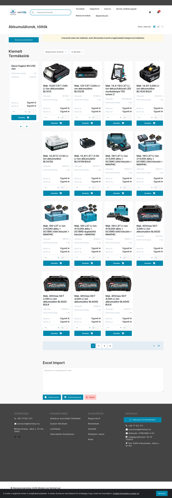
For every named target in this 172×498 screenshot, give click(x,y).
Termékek (80, 9)
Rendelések (93, 424)
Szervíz (107, 9)
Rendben (161, 493)
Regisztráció (94, 418)
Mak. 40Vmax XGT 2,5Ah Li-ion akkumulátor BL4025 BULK (55, 300)
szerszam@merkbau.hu (40, 3)
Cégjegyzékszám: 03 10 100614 (139, 438)
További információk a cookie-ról (126, 493)
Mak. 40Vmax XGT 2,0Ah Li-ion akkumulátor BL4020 (148, 228)
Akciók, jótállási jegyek (126, 9)
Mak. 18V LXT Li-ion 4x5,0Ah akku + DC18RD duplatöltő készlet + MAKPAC (85, 230)
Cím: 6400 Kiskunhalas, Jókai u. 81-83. (142, 444)
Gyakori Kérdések (58, 424)
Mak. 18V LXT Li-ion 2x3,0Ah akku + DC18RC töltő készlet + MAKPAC (118, 160)
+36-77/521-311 (18, 3)
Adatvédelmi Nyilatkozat (62, 434)
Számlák (92, 429)
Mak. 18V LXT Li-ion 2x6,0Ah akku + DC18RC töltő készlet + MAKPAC (56, 230)
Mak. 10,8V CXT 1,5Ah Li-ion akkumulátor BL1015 (55, 88)
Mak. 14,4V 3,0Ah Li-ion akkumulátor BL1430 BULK (148, 88)
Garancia (150, 3)
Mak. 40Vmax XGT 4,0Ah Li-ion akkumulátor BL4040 (86, 299)
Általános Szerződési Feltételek (65, 418)
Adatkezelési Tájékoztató (132, 3)
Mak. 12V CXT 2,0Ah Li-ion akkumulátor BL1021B (87, 88)
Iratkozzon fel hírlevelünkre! (142, 420)
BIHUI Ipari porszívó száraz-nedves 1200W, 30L (22, 69)
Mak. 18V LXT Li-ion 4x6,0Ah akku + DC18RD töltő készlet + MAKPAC (118, 230)
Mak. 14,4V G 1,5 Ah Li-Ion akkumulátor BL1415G (56, 158)
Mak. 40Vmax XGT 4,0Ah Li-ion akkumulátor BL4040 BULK (117, 300)
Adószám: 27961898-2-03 (140, 433)
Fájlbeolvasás (52, 397)
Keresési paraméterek (24, 40)
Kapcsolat (159, 3)
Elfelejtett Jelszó (96, 434)
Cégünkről (94, 9)
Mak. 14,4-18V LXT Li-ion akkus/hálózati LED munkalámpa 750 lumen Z (118, 90)
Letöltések (55, 429)
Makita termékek (83, 15)
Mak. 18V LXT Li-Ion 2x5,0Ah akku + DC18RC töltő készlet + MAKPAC (150, 160)
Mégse (90, 397)
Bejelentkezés (102, 16)
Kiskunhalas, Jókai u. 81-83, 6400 (29, 430)
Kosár (90, 439)
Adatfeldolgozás (72, 397)
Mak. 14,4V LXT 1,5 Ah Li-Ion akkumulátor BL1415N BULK (86, 158)
